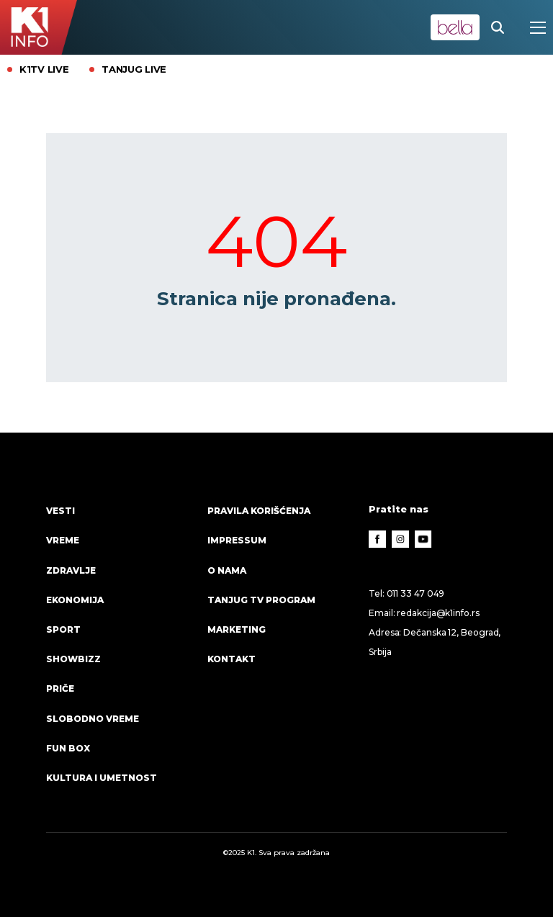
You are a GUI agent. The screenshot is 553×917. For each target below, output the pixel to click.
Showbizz (73, 659)
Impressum (236, 540)
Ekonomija (75, 600)
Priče (60, 688)
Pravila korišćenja (258, 510)
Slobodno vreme (92, 718)
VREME (62, 540)
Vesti (60, 510)
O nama (226, 570)
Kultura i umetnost (101, 777)
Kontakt (231, 659)
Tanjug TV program (261, 600)
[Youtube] (423, 539)
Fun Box (68, 748)
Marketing (236, 629)
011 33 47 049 (416, 593)
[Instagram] (400, 539)
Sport (63, 629)
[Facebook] (377, 539)
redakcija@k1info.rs (438, 612)
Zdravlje (71, 570)
